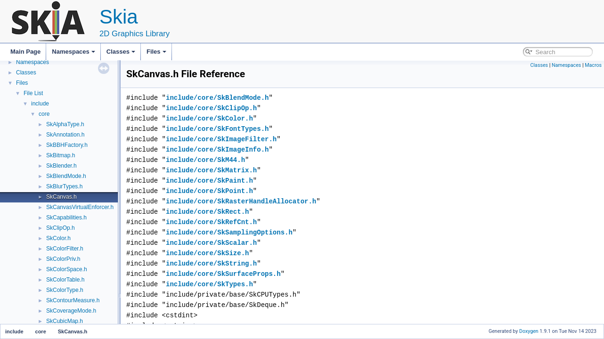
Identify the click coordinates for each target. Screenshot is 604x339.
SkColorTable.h (65, 279)
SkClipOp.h (60, 228)
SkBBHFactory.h (67, 145)
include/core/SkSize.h (207, 253)
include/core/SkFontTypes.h (217, 128)
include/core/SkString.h (211, 263)
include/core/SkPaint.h (209, 180)
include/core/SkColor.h (209, 118)
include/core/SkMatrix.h (211, 170)
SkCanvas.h (61, 197)
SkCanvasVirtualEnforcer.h (80, 207)
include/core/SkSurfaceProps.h (223, 273)
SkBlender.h (61, 165)
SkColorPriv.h (63, 259)
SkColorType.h (64, 290)
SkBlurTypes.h (64, 186)
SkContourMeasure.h (72, 300)
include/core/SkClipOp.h (211, 108)
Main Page (25, 51)
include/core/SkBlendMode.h (217, 97)
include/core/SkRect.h (207, 211)
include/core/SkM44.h (205, 159)
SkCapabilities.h (66, 217)
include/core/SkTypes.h (209, 284)
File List (33, 93)
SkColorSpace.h (66, 269)
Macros (593, 65)
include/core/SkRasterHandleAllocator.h (241, 201)
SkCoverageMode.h (71, 310)
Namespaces (73, 51)
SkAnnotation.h (65, 134)
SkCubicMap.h (64, 321)
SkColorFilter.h (64, 248)
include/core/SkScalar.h (211, 242)
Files (156, 51)
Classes (120, 51)
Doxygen (529, 331)
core (44, 114)
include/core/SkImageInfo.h (217, 149)
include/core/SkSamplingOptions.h (229, 232)
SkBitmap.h (60, 155)
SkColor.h (58, 238)
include (40, 103)
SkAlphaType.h (65, 124)
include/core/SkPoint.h (209, 190)
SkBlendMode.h (66, 176)
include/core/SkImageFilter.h (221, 139)
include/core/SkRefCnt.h (211, 222)
